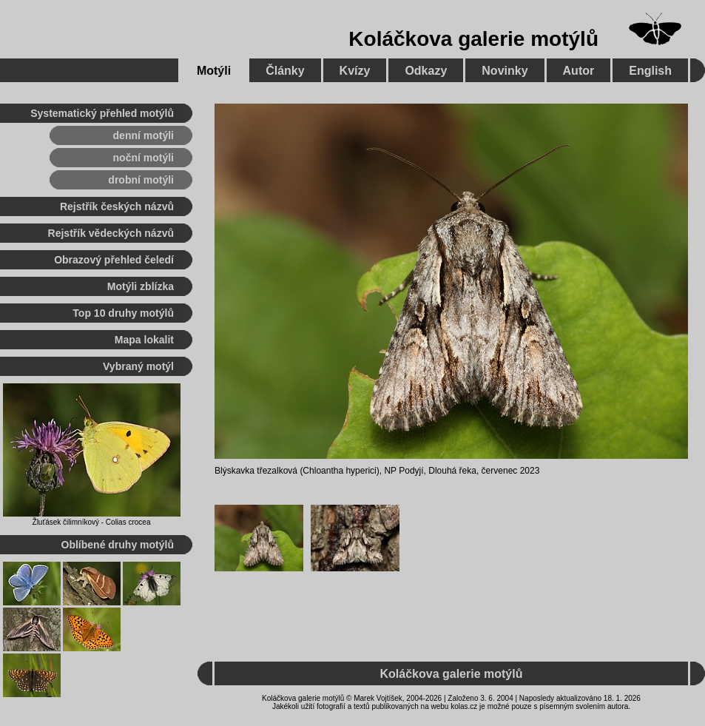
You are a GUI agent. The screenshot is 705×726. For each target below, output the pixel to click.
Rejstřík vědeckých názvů (111, 233)
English (650, 70)
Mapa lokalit (144, 340)
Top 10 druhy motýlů (123, 313)
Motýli (214, 70)
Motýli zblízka (140, 286)
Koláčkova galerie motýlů (473, 38)
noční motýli (143, 158)
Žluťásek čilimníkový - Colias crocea (92, 522)
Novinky (504, 70)
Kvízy (355, 70)
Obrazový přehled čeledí (114, 260)
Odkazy (426, 70)
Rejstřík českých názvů (117, 206)
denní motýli (143, 135)
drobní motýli (141, 180)
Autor (579, 70)
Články (285, 70)
